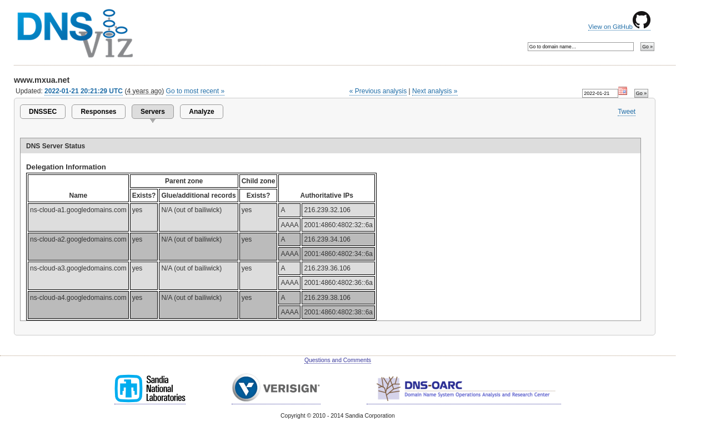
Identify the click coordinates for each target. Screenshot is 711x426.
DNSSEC (43, 112)
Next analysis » (434, 91)
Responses (98, 112)
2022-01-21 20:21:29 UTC (83, 91)
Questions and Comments (337, 360)
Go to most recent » (195, 91)
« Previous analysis (378, 91)
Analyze (201, 112)
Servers (153, 112)
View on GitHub (619, 26)
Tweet (626, 112)
